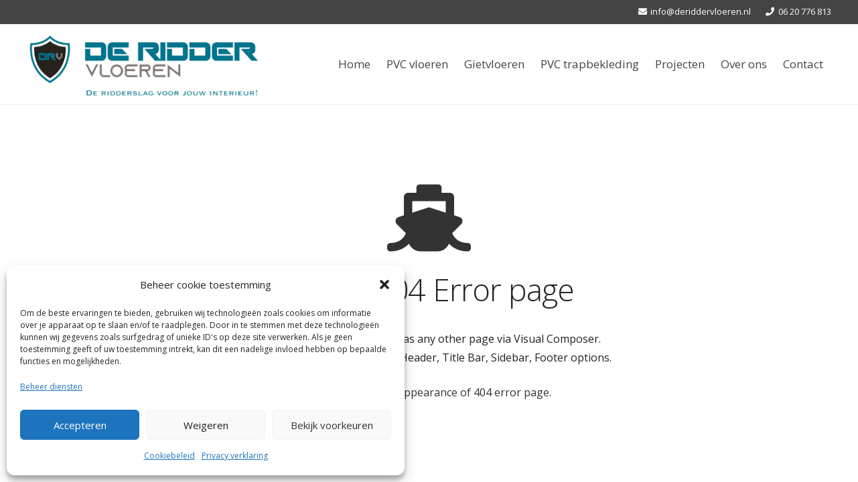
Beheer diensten (51, 386)
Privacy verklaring (235, 455)
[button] (384, 284)
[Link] (144, 64)
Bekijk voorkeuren (332, 425)
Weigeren (206, 425)
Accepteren (80, 425)
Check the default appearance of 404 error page (428, 392)
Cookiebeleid (169, 455)
